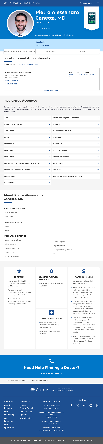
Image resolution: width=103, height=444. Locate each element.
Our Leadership (9, 413)
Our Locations (8, 420)
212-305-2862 (88, 440)
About (83, 51)
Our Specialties (9, 426)
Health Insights (8, 407)
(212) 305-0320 (44, 29)
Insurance (51, 51)
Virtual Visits (25, 418)
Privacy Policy (37, 440)
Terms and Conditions (52, 440)
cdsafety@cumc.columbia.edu (51, 430)
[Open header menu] (98, 3)
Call (51, 373)
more (47, 45)
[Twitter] (78, 405)
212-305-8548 (51, 424)
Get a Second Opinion (26, 413)
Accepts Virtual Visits (29, 64)
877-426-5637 (51, 417)
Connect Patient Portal (26, 407)
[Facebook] (71, 405)
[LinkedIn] (97, 405)
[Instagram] (91, 405)
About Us (8, 402)
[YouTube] (84, 405)
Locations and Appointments (19, 51)
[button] (51, 90)
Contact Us (25, 402)
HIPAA (65, 440)
